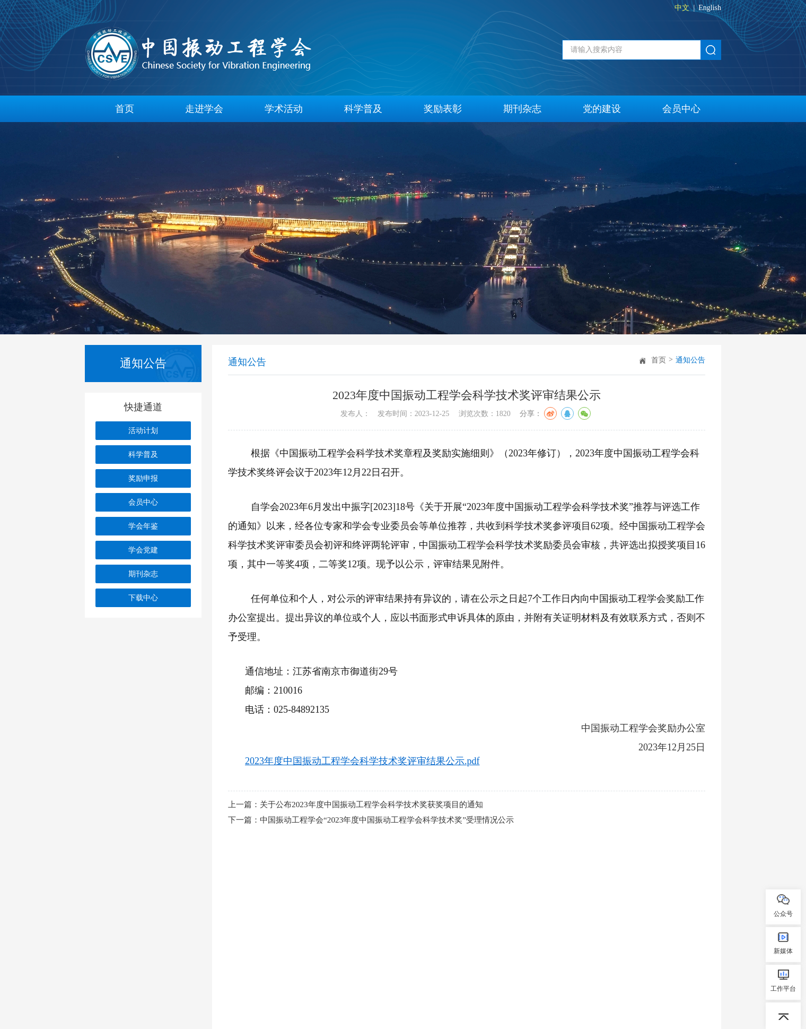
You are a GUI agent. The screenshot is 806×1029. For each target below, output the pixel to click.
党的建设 (602, 108)
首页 (124, 108)
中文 (681, 8)
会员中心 (681, 108)
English (709, 8)
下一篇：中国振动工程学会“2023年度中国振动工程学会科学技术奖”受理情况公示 (380, 822)
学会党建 (143, 550)
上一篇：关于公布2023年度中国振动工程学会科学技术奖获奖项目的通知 (364, 805)
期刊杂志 (522, 108)
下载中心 (143, 598)
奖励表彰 (443, 108)
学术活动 (284, 108)
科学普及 (363, 108)
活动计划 (143, 431)
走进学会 (204, 108)
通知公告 (690, 360)
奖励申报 (143, 478)
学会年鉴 (143, 526)
